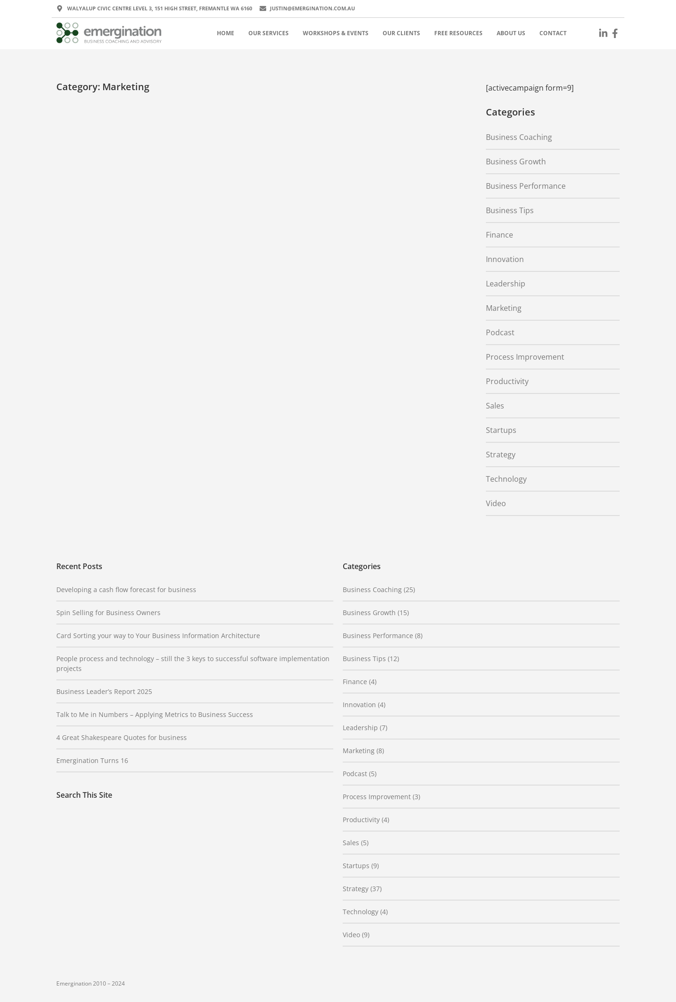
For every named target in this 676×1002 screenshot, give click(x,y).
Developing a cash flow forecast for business (126, 589)
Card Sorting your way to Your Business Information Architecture (158, 635)
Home (225, 33)
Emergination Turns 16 (92, 760)
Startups (501, 430)
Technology (506, 479)
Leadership (505, 283)
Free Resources (458, 33)
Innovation (505, 259)
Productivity (507, 381)
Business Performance (526, 186)
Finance (499, 235)
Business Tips (510, 210)
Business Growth (516, 161)
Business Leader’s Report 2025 (104, 691)
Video (496, 503)
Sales (495, 406)
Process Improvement (525, 357)
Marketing (504, 308)
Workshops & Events (336, 33)
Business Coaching (519, 137)
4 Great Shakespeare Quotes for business (121, 737)
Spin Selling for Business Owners (108, 612)
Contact (553, 33)
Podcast (500, 332)
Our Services (268, 33)
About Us (511, 33)
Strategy (500, 454)
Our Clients (401, 33)
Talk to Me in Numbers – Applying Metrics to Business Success (154, 714)
